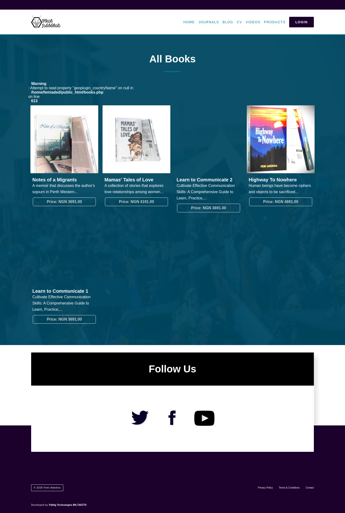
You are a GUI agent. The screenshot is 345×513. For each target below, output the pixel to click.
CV (239, 22)
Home (189, 22)
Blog (228, 22)
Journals (208, 22)
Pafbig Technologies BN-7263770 (67, 505)
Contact (310, 487)
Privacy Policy (265, 487)
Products (275, 22)
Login (301, 22)
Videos (253, 22)
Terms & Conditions (289, 487)
